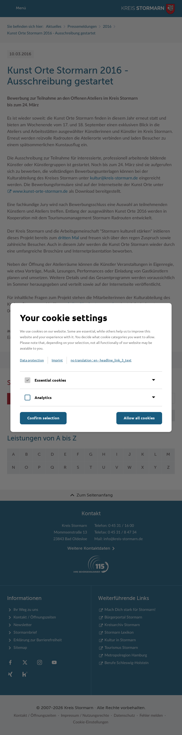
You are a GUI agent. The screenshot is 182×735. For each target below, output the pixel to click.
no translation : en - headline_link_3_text (101, 360)
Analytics (43, 397)
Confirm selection (43, 417)
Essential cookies (50, 380)
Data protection (32, 360)
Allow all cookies (139, 417)
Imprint (57, 360)
